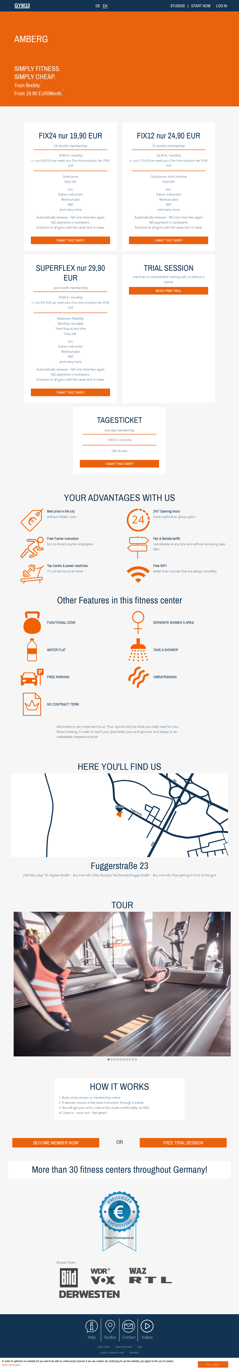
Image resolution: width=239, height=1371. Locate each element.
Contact (128, 1330)
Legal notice (103, 1347)
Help (91, 1330)
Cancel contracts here (112, 1352)
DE (98, 5)
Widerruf (134, 1352)
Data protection (123, 1347)
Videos (147, 1331)
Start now (201, 5)
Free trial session (183, 1143)
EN (105, 5)
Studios (177, 5)
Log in (221, 5)
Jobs (140, 1347)
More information (11, 1365)
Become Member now (55, 1143)
